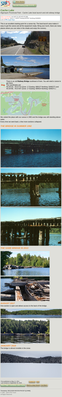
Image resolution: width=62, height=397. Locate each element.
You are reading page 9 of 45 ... (24, 5)
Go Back (44, 385)
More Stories (18, 2)
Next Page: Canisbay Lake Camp (13, 385)
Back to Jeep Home (33, 385)
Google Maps (10, 20)
